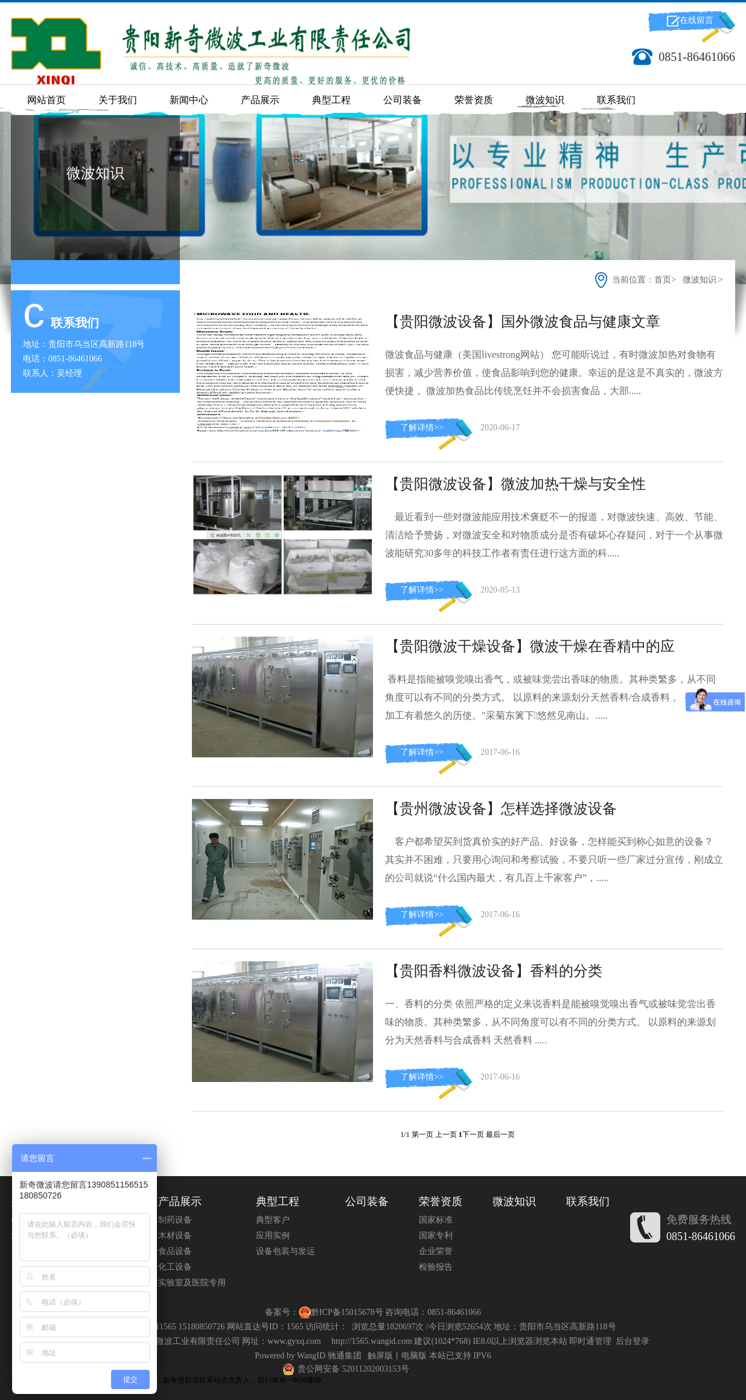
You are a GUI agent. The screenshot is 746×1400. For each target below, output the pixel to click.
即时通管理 (590, 1341)
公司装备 (402, 100)
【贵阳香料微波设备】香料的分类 (493, 971)
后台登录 (632, 1341)
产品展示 (260, 100)
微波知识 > (703, 279)
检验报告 (436, 1266)
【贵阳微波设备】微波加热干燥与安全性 (515, 484)
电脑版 (414, 1355)
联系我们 (616, 100)
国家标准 (436, 1219)
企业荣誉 (436, 1251)
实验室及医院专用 (192, 1282)
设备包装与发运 (285, 1251)
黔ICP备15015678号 (347, 1312)
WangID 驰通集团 (329, 1355)
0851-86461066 (700, 1236)
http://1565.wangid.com (371, 1341)
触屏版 (380, 1355)
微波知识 (545, 100)
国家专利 (436, 1235)
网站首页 (46, 100)
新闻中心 (189, 100)
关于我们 (117, 100)
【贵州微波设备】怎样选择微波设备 (501, 808)
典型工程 (331, 100)
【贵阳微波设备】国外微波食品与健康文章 (522, 321)
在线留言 (696, 20)
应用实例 (273, 1235)
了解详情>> (422, 427)
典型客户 (273, 1219)
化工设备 (175, 1266)
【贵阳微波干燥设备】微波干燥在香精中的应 (530, 646)
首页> (666, 279)
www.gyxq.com (294, 1341)
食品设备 (175, 1251)
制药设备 (175, 1219)
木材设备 (175, 1235)
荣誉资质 (473, 100)
